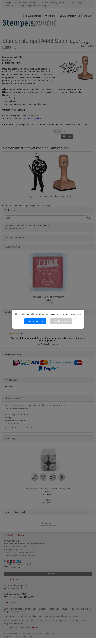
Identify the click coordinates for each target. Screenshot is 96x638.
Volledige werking (35, 321)
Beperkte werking (61, 321)
